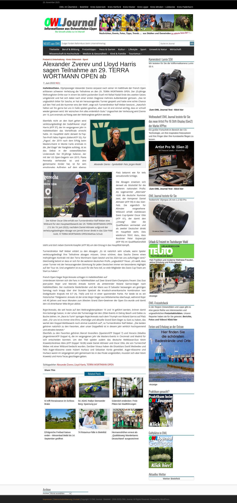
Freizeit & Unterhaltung (54, 59)
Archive (46, 493)
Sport (143, 49)
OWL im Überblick (69, 6)
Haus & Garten (107, 49)
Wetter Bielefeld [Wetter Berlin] (171, 478)
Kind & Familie (118, 53)
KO (57, 83)
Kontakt (76, 499)
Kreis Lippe (142, 6)
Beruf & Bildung (70, 49)
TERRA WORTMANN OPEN (100, 364)
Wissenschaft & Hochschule (65, 53)
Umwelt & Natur (158, 49)
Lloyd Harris (80, 364)
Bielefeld (84, 6)
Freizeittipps (89, 49)
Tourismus (135, 53)
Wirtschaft (175, 49)
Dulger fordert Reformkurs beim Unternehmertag (83, 43)
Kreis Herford (114, 6)
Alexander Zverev (65, 364)
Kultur (122, 49)
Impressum (47, 499)
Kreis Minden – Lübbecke (162, 6)
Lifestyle (133, 49)
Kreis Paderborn (185, 6)
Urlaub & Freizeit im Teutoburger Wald (168, 241)
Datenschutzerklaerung (62, 499)
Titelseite (54, 49)
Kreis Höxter (129, 6)
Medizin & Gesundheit (95, 53)
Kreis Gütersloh (98, 6)
